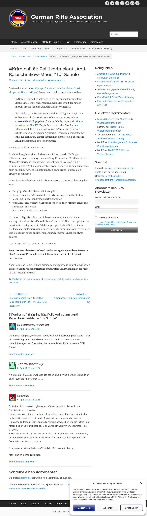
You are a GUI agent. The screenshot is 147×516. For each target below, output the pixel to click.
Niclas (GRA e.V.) (106, 119)
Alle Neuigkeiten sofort (106, 217)
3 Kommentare (58, 80)
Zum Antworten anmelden (22, 354)
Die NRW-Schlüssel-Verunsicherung (115, 97)
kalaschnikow (68, 279)
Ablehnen (107, 508)
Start (13, 56)
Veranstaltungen (29, 42)
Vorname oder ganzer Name (107, 197)
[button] (141, 483)
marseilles (14, 282)
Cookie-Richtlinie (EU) (100, 48)
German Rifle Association (66, 16)
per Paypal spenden (111, 176)
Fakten (13, 42)
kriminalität (81, 279)
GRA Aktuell (25, 56)
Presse (48, 48)
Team (24, 48)
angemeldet (25, 478)
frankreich (56, 279)
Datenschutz (96, 42)
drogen (47, 279)
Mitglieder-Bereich (51, 42)
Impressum (80, 42)
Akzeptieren (84, 508)
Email (97, 207)
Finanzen (36, 48)
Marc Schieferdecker (37, 80)
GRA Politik (41, 56)
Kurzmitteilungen (31, 279)
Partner (13, 48)
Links (67, 42)
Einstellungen (131, 508)
